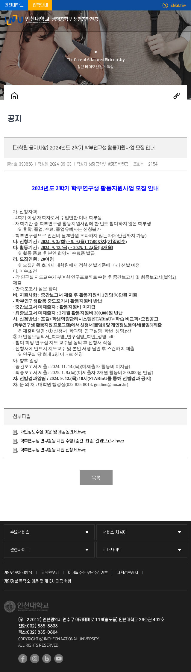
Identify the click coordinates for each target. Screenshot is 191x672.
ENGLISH (178, 5)
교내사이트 (112, 549)
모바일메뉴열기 (183, 20)
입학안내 (40, 5)
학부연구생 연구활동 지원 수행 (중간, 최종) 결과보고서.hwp (72, 441)
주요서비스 (19, 532)
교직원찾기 (50, 572)
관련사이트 (19, 549)
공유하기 (176, 95)
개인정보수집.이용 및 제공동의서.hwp (53, 432)
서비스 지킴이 (115, 532)
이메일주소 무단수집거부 (87, 572)
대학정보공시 (127, 572)
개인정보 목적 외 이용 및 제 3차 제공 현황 (37, 581)
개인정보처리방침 (18, 572)
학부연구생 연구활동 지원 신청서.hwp (53, 450)
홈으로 (14, 95)
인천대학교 (14, 5)
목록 (96, 478)
